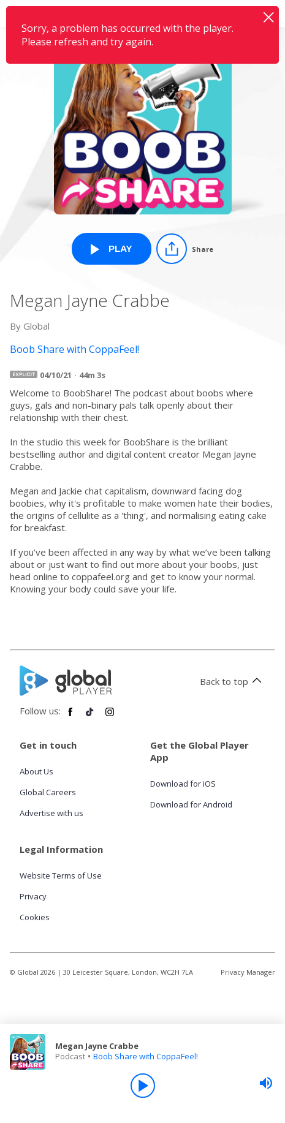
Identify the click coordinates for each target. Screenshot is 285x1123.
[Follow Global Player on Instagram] (109, 716)
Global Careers (48, 792)
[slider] (266, 1083)
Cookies (35, 917)
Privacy (33, 896)
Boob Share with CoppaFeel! (145, 1056)
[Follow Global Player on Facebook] (70, 716)
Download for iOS (183, 783)
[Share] (184, 248)
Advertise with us (51, 813)
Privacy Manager (248, 972)
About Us (36, 771)
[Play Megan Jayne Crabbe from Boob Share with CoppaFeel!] (111, 249)
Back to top (232, 681)
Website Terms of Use (61, 875)
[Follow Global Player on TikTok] (90, 716)
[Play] (143, 1085)
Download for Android (191, 804)
